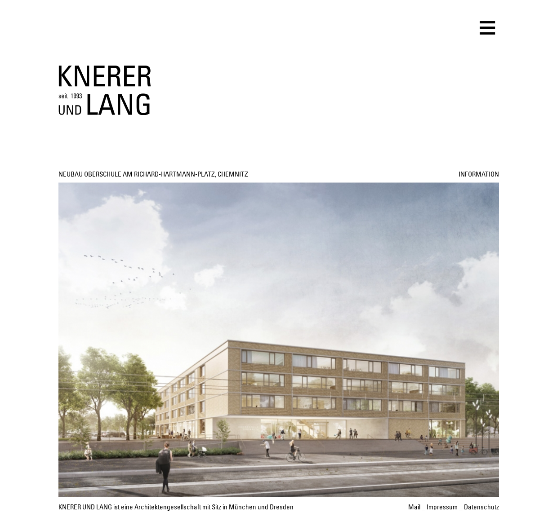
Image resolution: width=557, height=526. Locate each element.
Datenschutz (481, 507)
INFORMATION (479, 174)
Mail (414, 507)
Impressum (442, 507)
